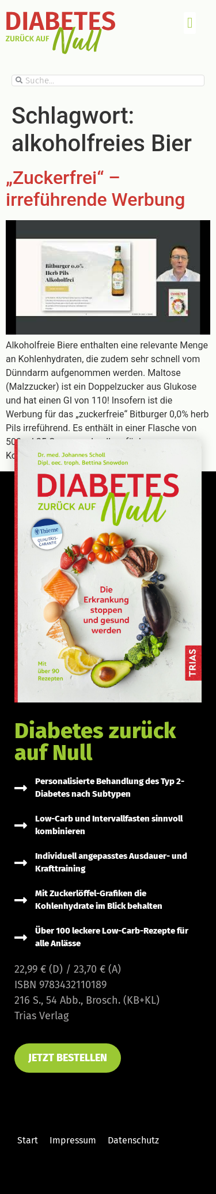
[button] (190, 23)
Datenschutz (133, 1140)
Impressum (73, 1140)
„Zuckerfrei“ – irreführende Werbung (95, 188)
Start (27, 1140)
